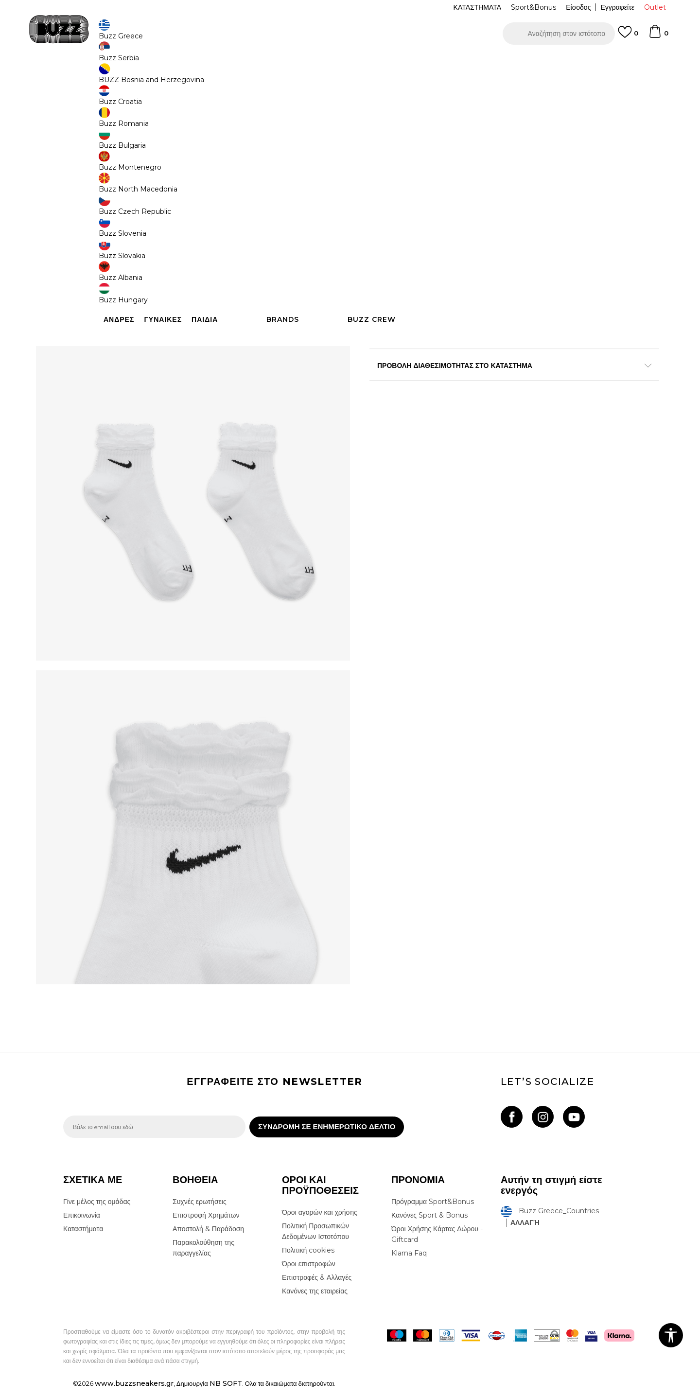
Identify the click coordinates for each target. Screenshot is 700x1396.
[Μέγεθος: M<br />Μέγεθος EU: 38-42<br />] (420, 215)
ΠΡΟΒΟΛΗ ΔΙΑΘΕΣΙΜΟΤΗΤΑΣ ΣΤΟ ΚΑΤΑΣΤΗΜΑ (495, 390)
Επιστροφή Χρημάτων (206, 1222)
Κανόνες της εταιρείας (315, 1298)
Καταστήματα (83, 1236)
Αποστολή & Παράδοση (208, 1236)
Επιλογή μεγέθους (396, 199)
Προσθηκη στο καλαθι (431, 277)
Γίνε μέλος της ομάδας (96, 1208)
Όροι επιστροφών (308, 1271)
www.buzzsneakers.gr (134, 1390)
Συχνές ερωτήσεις (200, 1208)
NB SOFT (226, 1390)
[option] (350, 62)
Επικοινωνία (81, 1222)
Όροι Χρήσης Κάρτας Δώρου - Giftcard (437, 1241)
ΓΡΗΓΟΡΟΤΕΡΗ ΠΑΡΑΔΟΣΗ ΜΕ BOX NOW (320, 62)
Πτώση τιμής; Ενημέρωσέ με (595, 152)
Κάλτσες (199, 78)
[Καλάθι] (658, 36)
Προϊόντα (137, 78)
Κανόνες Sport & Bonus (429, 1222)
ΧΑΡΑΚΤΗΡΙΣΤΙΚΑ (495, 359)
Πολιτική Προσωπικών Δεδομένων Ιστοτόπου (315, 1238)
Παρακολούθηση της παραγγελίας (203, 1255)
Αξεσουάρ (169, 78)
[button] (559, 33)
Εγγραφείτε (617, 7)
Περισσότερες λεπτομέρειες (532, 338)
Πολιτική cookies (308, 1257)
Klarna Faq (409, 1260)
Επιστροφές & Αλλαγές (316, 1284)
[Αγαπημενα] (628, 36)
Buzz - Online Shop (91, 78)
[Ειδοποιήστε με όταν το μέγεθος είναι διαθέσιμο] (384, 215)
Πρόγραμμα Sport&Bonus (432, 1208)
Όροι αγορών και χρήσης (319, 1219)
